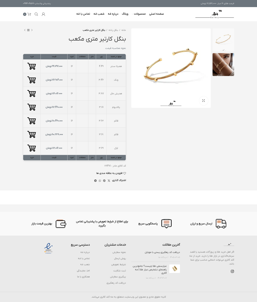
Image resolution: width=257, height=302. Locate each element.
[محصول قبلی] (32, 30)
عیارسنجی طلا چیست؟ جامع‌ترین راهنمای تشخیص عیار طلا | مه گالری (150, 269)
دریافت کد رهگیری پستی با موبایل (162, 252)
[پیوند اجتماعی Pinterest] (104, 180)
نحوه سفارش (119, 252)
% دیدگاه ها (163, 257)
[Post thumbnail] (174, 272)
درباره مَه (85, 252)
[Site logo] (214, 14)
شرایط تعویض (118, 264)
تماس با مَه (84, 258)
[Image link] (229, 244)
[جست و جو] (36, 14)
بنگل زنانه (113, 30)
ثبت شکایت (119, 270)
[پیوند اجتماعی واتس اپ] (100, 180)
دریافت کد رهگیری (116, 283)
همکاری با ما (83, 276)
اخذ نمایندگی (83, 270)
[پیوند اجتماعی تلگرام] (95, 180)
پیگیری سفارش (118, 276)
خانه (123, 30)
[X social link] (109, 180)
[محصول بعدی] (25, 30)
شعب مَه (85, 264)
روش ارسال (120, 258)
